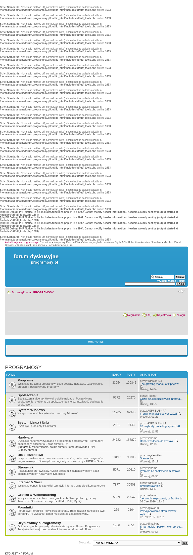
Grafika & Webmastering (37, 495)
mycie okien (155, 455)
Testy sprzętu (29, 449)
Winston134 (155, 380)
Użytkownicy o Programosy (39, 523)
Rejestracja (164, 314)
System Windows (31, 410)
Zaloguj (180, 314)
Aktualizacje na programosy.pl (21, 242)
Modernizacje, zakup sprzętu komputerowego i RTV (63, 446)
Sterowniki (26, 467)
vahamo (152, 438)
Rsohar (152, 395)
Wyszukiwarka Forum (171, 280)
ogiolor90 (153, 507)
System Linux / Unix (33, 422)
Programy (25, 380)
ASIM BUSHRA (156, 410)
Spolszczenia (28, 395)
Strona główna (21, 292)
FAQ (149, 314)
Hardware (25, 437)
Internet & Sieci (30, 482)
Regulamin (133, 314)
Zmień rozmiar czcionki (181, 291)
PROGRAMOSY (43, 292)
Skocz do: (85, 542)
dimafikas (153, 523)
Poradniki (25, 507)
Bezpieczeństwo (30, 455)
